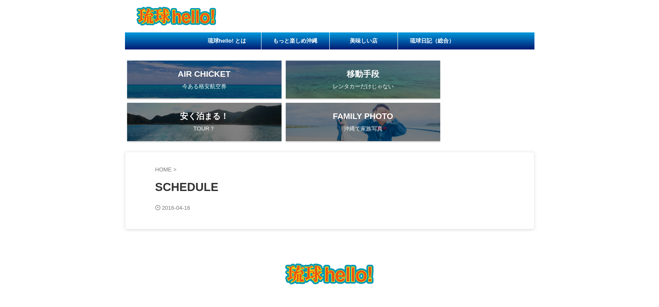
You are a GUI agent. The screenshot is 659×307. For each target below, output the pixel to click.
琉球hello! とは (227, 41)
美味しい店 (363, 41)
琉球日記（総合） (432, 41)
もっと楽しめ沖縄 (295, 41)
